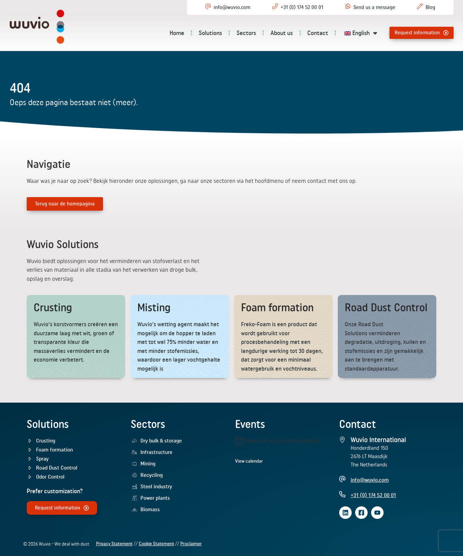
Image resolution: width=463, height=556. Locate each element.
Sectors (246, 32)
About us (282, 32)
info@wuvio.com (232, 7)
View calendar (249, 461)
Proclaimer (191, 543)
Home (177, 32)
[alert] (283, 441)
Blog (430, 7)
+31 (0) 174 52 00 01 (302, 7)
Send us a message (374, 7)
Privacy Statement (114, 543)
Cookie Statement (156, 543)
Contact (317, 32)
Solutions (210, 32)
